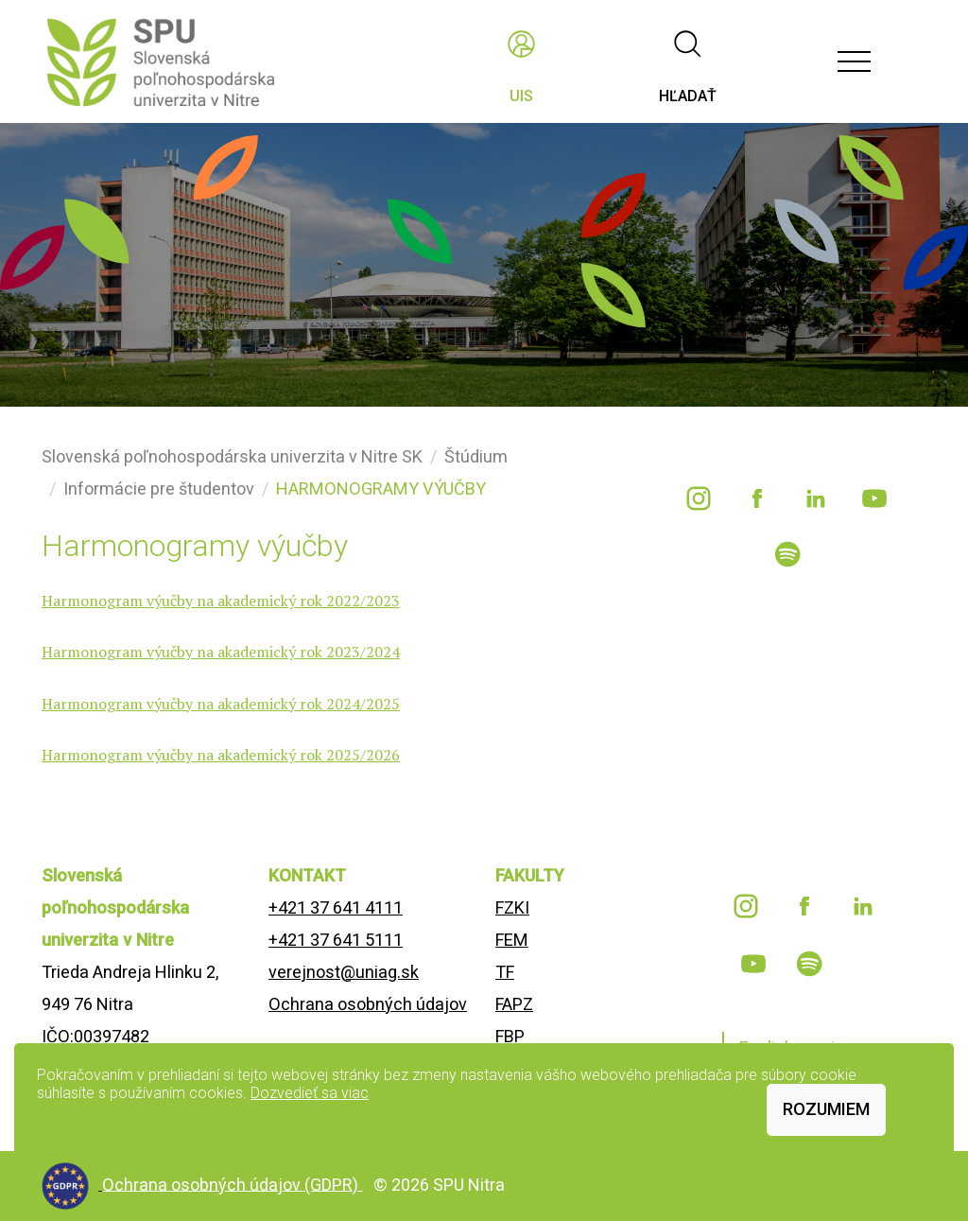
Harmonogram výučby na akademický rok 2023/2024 (221, 651)
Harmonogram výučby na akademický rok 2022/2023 (221, 600)
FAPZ (514, 1004)
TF (504, 972)
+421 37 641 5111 (335, 940)
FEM (511, 940)
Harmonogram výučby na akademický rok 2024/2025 (221, 703)
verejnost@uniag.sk (343, 972)
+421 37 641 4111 (335, 907)
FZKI (512, 907)
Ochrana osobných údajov (367, 1004)
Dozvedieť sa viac (310, 1093)
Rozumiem (826, 1109)
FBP (510, 1036)
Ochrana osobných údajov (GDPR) (232, 1184)
